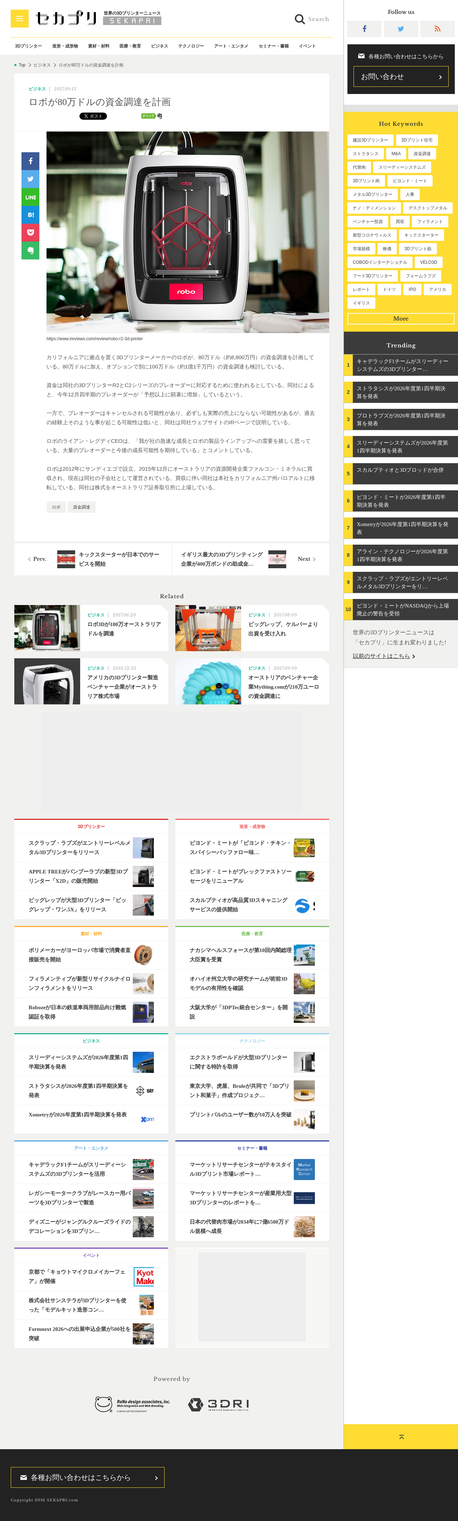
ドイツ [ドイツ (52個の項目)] (389, 289)
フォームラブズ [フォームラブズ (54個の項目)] (421, 275)
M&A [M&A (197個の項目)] (396, 153)
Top (22, 65)
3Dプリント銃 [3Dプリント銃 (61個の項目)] (417, 248)
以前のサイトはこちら (381, 656)
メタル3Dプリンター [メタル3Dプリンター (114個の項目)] (373, 194)
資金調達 (81, 507)
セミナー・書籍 (274, 46)
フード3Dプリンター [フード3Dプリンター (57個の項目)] (373, 275)
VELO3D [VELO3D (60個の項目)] (428, 262)
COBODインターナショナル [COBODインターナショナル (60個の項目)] (380, 262)
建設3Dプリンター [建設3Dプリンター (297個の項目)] (370, 140)
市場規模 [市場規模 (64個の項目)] (361, 248)
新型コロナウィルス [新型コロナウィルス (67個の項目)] (372, 235)
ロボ (56, 507)
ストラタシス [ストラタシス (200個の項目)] (366, 153)
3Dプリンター (28, 46)
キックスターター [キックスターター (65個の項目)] (421, 235)
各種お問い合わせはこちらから (73, 1477)
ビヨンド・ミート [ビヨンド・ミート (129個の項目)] (410, 180)
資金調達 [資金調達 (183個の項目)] (422, 153)
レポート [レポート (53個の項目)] (361, 289)
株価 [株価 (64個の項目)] (387, 248)
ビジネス (159, 46)
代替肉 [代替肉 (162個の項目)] (359, 167)
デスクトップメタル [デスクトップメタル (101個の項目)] (428, 207)
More (401, 318)
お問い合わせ (382, 76)
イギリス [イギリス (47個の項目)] (361, 303)
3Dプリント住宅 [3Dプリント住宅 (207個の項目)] (417, 140)
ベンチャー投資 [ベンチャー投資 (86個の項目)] (368, 221)
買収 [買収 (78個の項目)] (400, 221)
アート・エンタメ (231, 46)
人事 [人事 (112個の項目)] (410, 194)
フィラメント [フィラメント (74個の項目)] (430, 221)
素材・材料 (98, 46)
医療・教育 (130, 46)
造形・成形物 (65, 46)
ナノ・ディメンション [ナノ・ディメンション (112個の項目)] (374, 207)
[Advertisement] (172, 762)
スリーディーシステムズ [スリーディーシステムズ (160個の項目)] (402, 167)
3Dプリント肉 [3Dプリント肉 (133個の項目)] (366, 180)
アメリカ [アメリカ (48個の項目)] (437, 289)
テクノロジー (191, 46)
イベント (307, 46)
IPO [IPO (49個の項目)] (412, 289)
